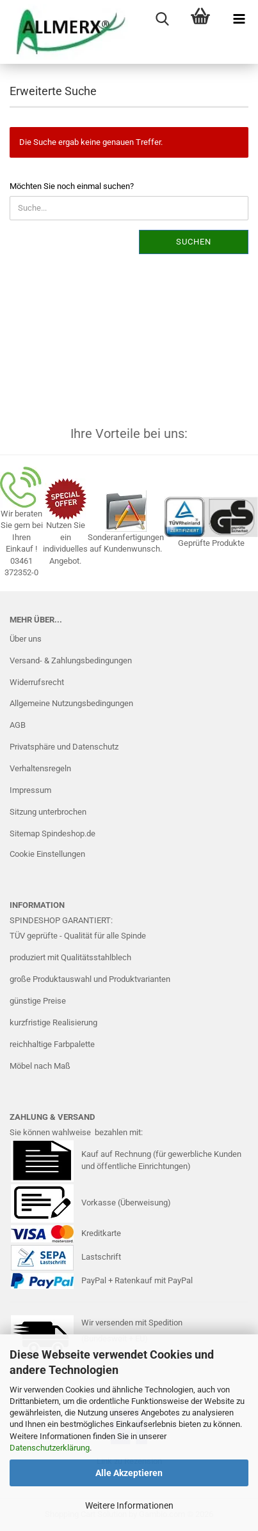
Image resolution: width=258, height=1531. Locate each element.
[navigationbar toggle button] (239, 19)
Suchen (193, 241)
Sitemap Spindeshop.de (52, 833)
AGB (18, 725)
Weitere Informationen (129, 1505)
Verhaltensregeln (40, 768)
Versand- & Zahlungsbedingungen (71, 660)
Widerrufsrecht (37, 682)
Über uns (26, 639)
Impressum (30, 790)
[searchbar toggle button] (162, 19)
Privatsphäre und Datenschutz (64, 746)
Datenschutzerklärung (50, 1447)
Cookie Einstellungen (47, 854)
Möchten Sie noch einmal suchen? (72, 186)
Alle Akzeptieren (129, 1473)
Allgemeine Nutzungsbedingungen (71, 703)
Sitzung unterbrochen (48, 812)
